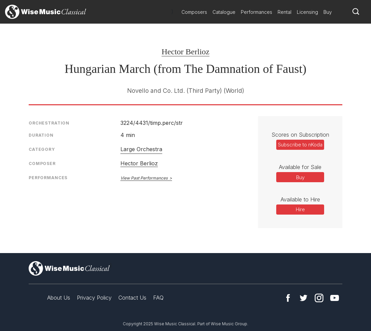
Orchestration (49, 123)
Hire (300, 209)
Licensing (307, 12)
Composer (42, 163)
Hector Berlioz (185, 51)
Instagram (319, 298)
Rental (284, 12)
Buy (327, 12)
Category (42, 149)
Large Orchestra (141, 149)
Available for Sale (300, 167)
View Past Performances (144, 178)
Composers (194, 12)
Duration (41, 135)
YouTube (334, 298)
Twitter (303, 298)
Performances (256, 12)
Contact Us (132, 297)
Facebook (288, 298)
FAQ (158, 297)
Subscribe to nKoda (300, 144)
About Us (58, 297)
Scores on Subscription (300, 134)
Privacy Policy (94, 297)
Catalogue (223, 12)
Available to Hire (300, 199)
